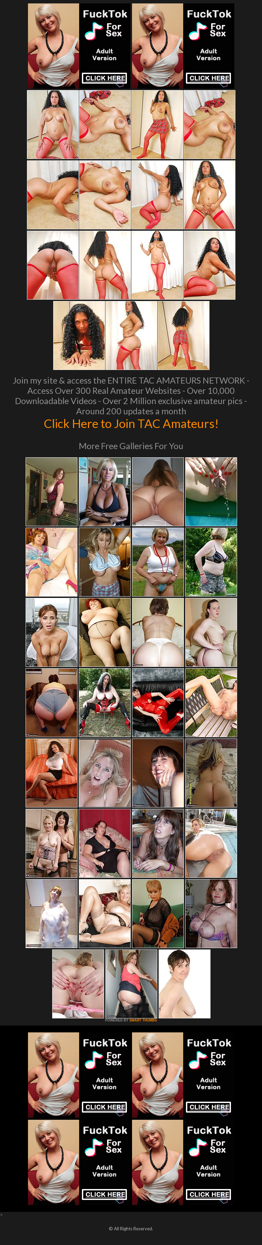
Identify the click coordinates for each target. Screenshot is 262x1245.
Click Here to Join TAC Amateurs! (131, 423)
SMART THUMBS (143, 1020)
